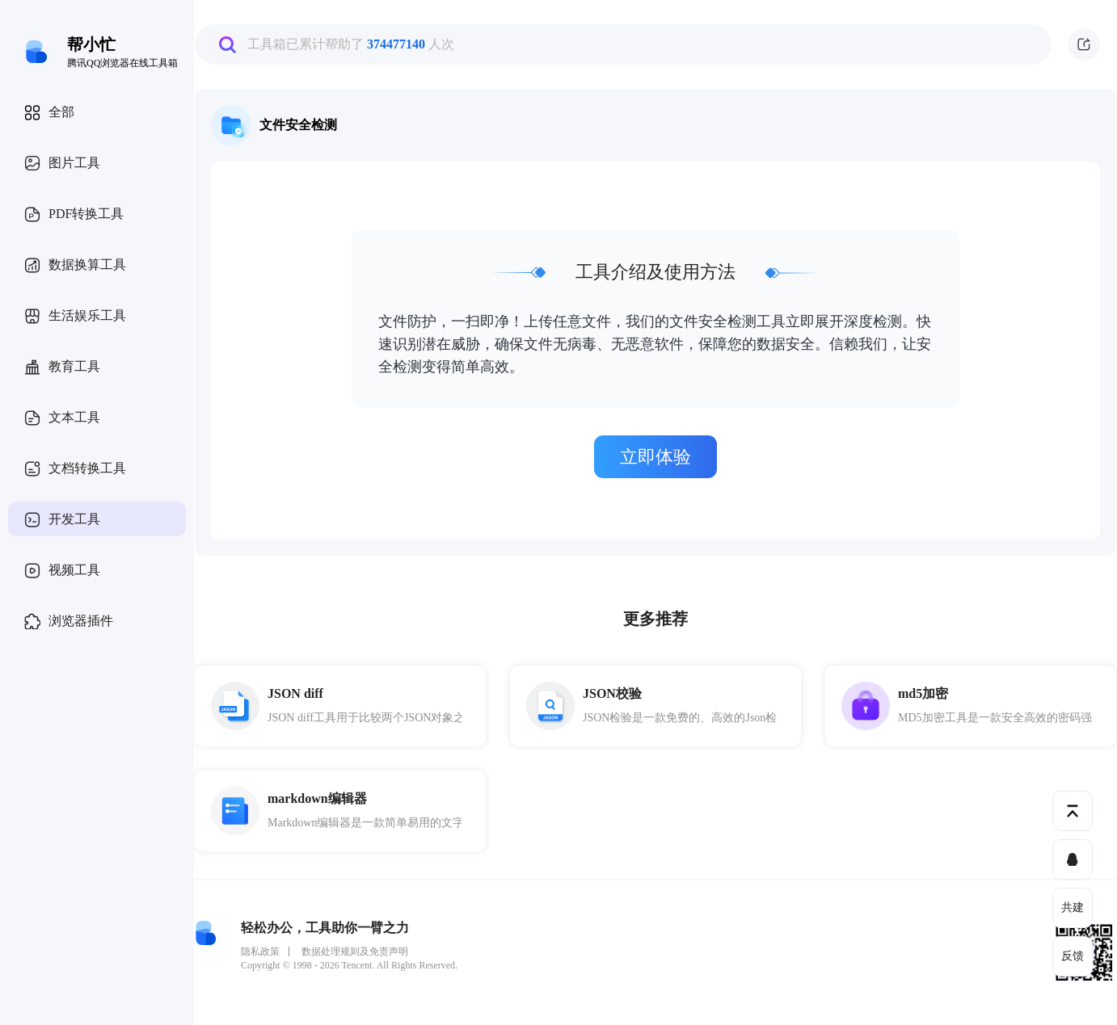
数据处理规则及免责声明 (354, 951)
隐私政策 (260, 951)
